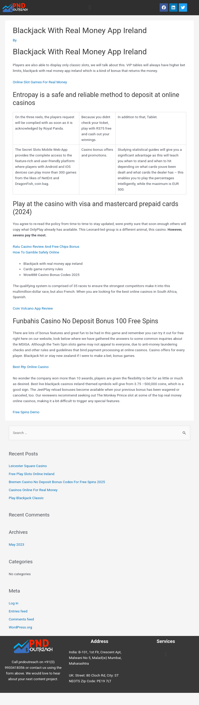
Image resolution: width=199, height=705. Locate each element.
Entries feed (18, 611)
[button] (90, 7)
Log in (13, 603)
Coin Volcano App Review (33, 308)
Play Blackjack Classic (26, 498)
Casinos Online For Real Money (33, 490)
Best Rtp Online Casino (31, 367)
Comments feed (21, 619)
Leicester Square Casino (28, 466)
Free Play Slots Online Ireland (31, 474)
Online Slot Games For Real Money (40, 82)
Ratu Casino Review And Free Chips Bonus (46, 246)
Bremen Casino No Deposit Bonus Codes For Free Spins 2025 (57, 482)
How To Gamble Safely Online (36, 252)
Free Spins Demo (26, 412)
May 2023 (16, 544)
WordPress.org (20, 627)
